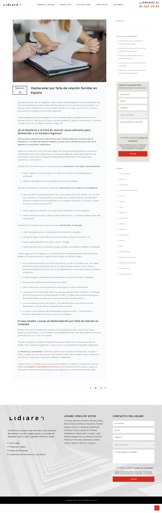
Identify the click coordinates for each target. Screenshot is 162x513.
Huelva (78, 433)
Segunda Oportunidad (127, 263)
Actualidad (83, 4)
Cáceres (74, 427)
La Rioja (90, 433)
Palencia (67, 440)
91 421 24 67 (149, 6)
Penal (121, 246)
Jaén (84, 433)
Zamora (82, 443)
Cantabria (83, 427)
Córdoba (67, 430)
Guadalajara (69, 433)
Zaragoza (91, 443)
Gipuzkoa (84, 430)
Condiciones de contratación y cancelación (27, 454)
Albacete (76, 420)
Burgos (67, 427)
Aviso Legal (14, 443)
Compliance (123, 185)
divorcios (122, 196)
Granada (92, 430)
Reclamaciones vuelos (127, 257)
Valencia (74, 443)
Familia (122, 201)
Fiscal (121, 207)
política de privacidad (144, 467)
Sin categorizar (124, 268)
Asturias (73, 424)
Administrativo (124, 174)
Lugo (98, 433)
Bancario (122, 179)
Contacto (102, 4)
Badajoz (81, 424)
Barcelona (90, 424)
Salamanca (87, 440)
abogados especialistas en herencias (43, 366)
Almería (93, 420)
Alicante (85, 420)
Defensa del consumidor (128, 190)
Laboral (122, 224)
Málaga (74, 436)
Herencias (122, 213)
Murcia (81, 436)
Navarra (89, 436)
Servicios (65, 4)
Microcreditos (124, 235)
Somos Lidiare (46, 4)
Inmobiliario (123, 218)
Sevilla (96, 440)
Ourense (97, 436)
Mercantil (122, 229)
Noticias (122, 240)
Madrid (67, 436)
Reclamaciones (125, 252)
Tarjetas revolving (125, 274)
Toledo (67, 443)
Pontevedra (77, 440)
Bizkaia (99, 424)
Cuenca (76, 430)
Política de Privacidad (18, 450)
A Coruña (68, 420)
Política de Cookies (17, 446)
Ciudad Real (93, 427)
